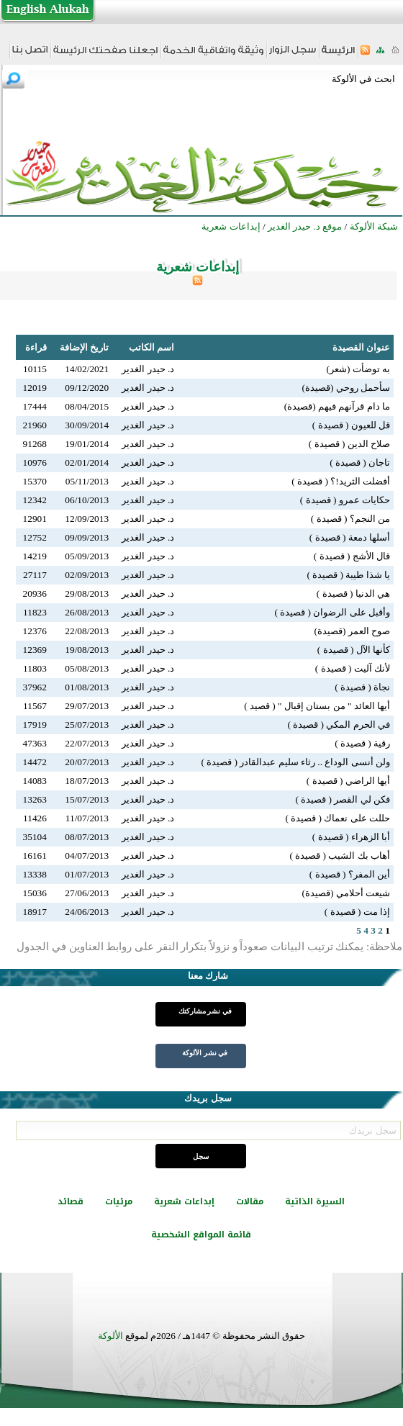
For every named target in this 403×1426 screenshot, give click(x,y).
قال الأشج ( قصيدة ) (352, 556)
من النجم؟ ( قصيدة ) (350, 518)
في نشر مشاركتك (205, 1011)
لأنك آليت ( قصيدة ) (352, 668)
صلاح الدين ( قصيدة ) (349, 443)
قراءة (36, 347)
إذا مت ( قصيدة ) (357, 911)
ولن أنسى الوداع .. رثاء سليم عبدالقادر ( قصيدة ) (295, 762)
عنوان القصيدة (361, 347)
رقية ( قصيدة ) (362, 743)
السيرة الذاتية (315, 1201)
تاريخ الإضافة (84, 347)
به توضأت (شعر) (358, 369)
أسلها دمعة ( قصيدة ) (349, 537)
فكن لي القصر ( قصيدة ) (342, 799)
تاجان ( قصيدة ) (360, 462)
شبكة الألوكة (374, 226)
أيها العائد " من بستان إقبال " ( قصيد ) (317, 705)
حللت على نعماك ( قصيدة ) (337, 818)
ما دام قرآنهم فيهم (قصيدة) (337, 406)
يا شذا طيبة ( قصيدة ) (348, 574)
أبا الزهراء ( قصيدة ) (351, 836)
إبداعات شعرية (184, 1201)
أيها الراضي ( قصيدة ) (348, 780)
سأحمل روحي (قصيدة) (346, 387)
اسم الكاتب (151, 347)
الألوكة (110, 1335)
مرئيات (118, 1201)
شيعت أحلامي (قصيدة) (346, 893)
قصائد (70, 1201)
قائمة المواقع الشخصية (201, 1234)
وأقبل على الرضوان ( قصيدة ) (332, 612)
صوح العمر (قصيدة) (352, 631)
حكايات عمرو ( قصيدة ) (345, 500)
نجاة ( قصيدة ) (362, 687)
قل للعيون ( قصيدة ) (351, 425)
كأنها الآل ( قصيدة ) (353, 649)
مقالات (249, 1201)
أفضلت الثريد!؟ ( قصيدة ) (340, 481)
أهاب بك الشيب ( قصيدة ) (339, 855)
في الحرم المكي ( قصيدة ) (338, 724)
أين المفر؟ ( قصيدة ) (349, 874)
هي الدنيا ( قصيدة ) (353, 593)
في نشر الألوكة (204, 1053)
